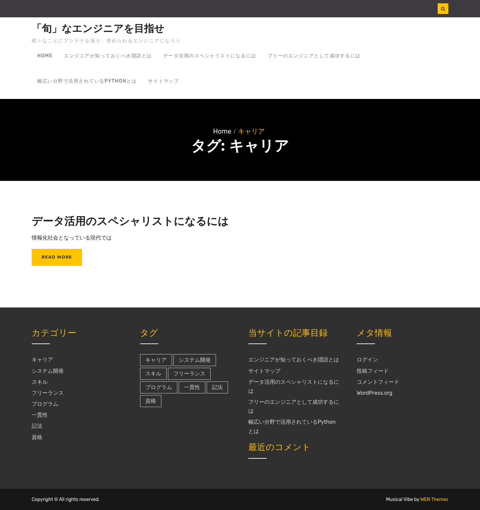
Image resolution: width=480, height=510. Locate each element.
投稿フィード (373, 371)
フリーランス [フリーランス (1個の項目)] (189, 373)
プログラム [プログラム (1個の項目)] (158, 387)
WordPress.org (374, 393)
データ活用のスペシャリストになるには (209, 56)
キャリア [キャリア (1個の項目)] (156, 360)
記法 (37, 426)
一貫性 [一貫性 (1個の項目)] (192, 387)
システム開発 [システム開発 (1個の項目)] (195, 360)
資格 (37, 437)
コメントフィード (378, 382)
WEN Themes (434, 499)
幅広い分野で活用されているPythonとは (87, 81)
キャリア (42, 359)
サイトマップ (163, 81)
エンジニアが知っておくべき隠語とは (108, 56)
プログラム (45, 404)
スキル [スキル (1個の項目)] (153, 373)
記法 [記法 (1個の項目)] (217, 387)
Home (45, 56)
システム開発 (48, 371)
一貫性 (40, 415)
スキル (40, 382)
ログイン (367, 359)
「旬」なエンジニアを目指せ (98, 29)
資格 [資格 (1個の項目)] (150, 401)
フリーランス (48, 393)
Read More (57, 257)
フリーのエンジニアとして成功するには (314, 56)
